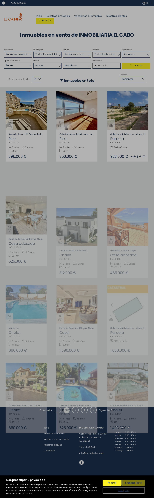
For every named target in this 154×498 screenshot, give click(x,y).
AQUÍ (84, 487)
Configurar (123, 490)
